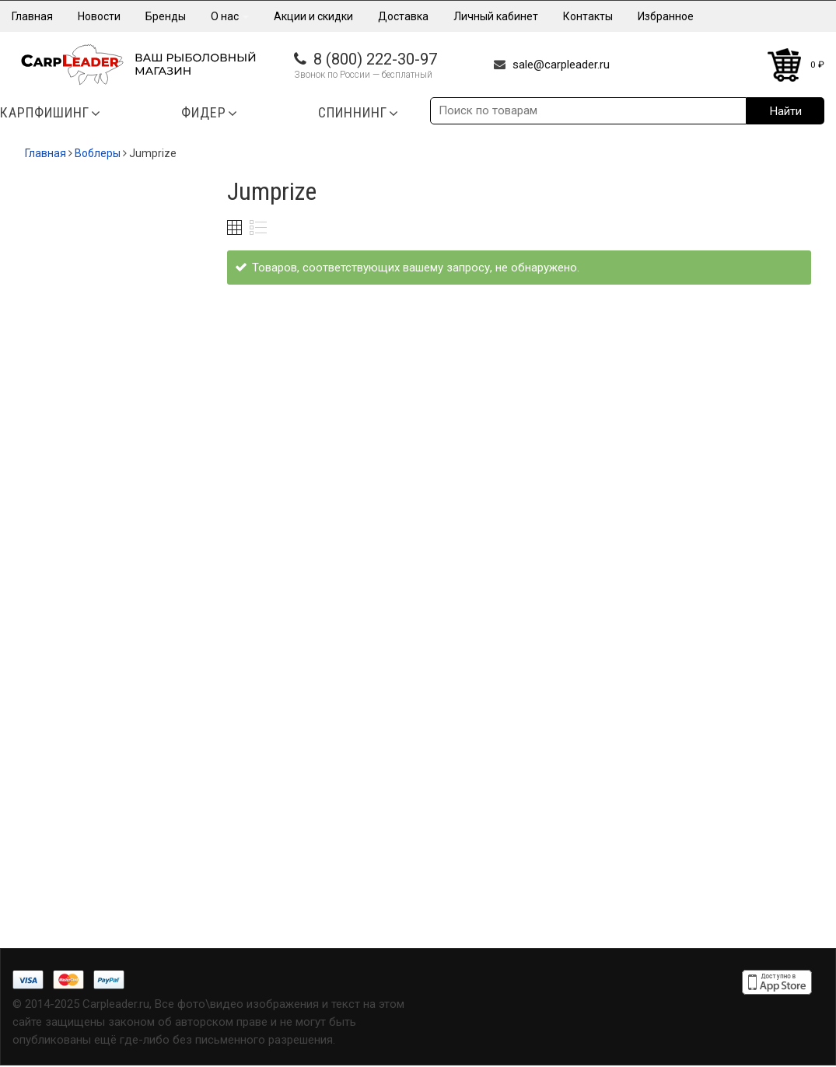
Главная (32, 16)
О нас (230, 16)
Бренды (165, 16)
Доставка (403, 16)
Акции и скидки (313, 16)
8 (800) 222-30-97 (375, 59)
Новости (99, 16)
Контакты (588, 16)
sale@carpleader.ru (561, 65)
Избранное (666, 16)
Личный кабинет (495, 16)
